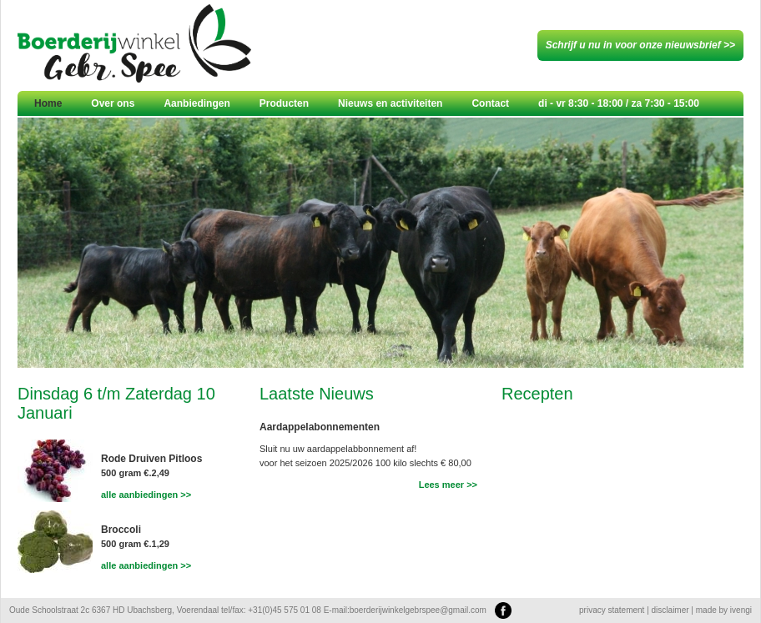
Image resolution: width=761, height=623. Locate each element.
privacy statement (611, 610)
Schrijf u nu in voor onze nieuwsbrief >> (640, 45)
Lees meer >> (448, 485)
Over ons (112, 103)
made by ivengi (724, 610)
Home (48, 103)
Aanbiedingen (196, 103)
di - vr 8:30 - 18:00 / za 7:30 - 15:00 (618, 103)
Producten (284, 103)
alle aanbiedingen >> (146, 495)
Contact (490, 103)
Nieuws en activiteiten (390, 103)
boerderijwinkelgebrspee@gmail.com (418, 610)
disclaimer (670, 610)
